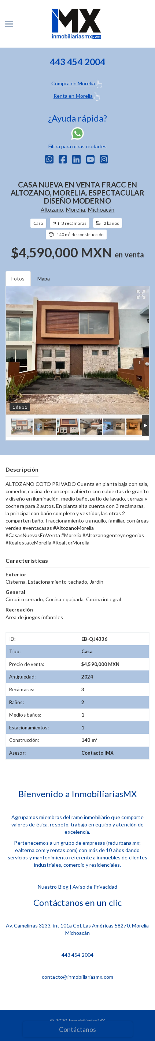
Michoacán (101, 209)
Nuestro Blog (53, 887)
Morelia (75, 209)
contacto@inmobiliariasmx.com (77, 977)
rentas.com (63, 850)
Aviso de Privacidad (95, 887)
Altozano (52, 209)
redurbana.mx (123, 843)
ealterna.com (30, 850)
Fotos (18, 278)
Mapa (43, 278)
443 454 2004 (77, 955)
